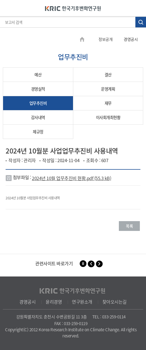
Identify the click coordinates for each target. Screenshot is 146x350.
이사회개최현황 (108, 117)
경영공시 (27, 301)
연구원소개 (82, 301)
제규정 (38, 132)
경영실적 (38, 89)
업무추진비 (38, 103)
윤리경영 (54, 301)
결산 (108, 75)
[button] (91, 264)
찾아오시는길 (114, 301)
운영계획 (108, 89)
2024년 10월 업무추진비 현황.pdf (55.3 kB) (71, 178)
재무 (108, 103)
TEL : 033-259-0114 (109, 317)
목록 (129, 226)
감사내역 (38, 117)
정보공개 (105, 39)
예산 (37, 75)
